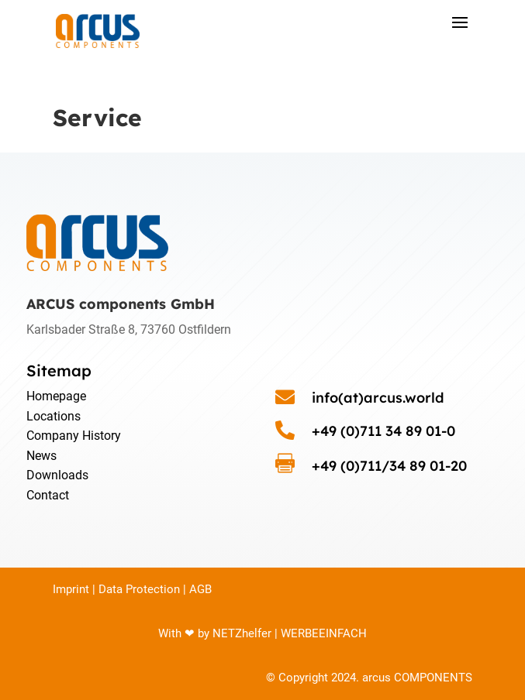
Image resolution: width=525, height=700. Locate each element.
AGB (200, 589)
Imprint (71, 589)
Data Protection (139, 589)
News (41, 455)
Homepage (56, 396)
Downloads (57, 475)
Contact (47, 495)
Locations (53, 416)
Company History (73, 435)
